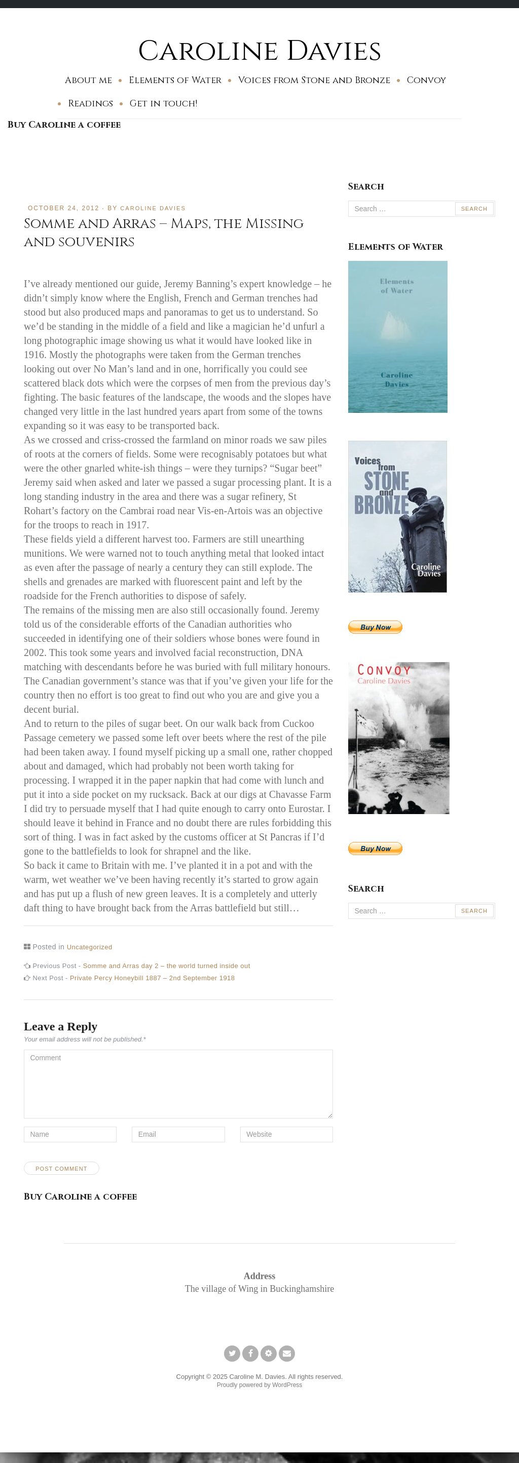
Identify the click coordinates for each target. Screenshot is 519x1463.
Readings (90, 103)
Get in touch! (163, 103)
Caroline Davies (260, 50)
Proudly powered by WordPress (259, 1393)
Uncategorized (91, 947)
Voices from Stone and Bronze (314, 80)
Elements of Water (175, 80)
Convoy (426, 80)
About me (88, 80)
